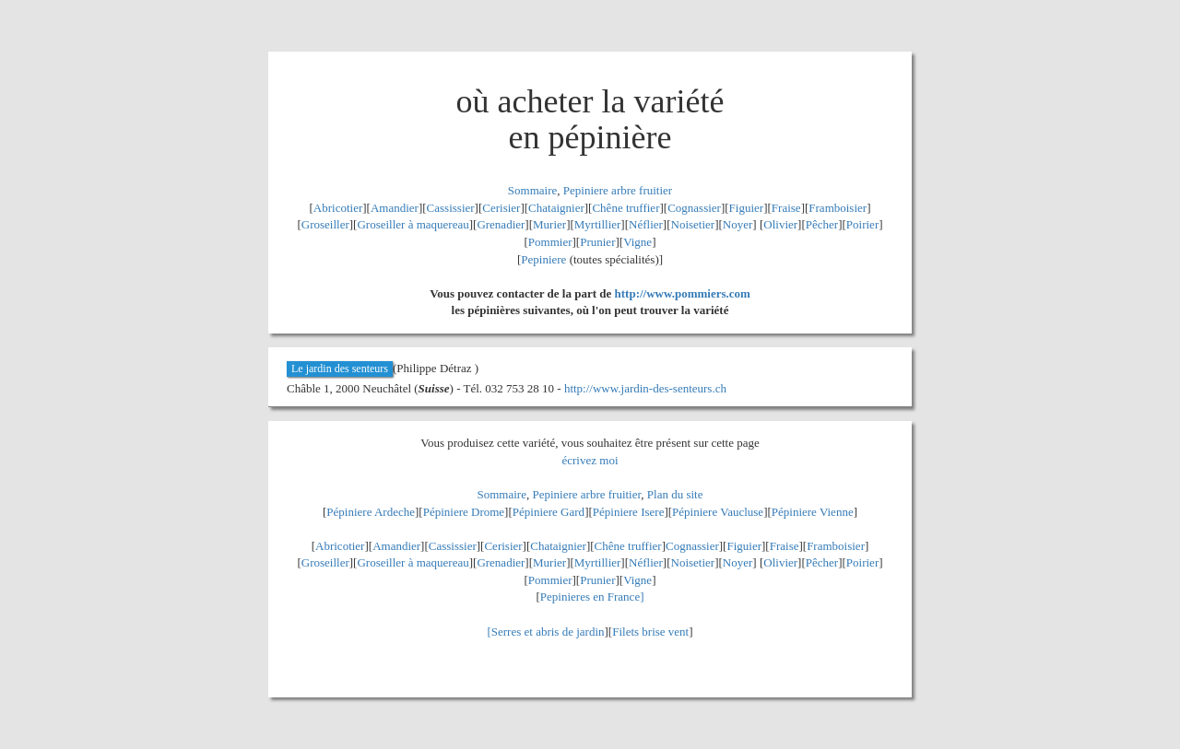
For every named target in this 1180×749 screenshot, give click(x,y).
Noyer (738, 224)
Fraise (786, 208)
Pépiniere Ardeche (370, 512)
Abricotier (337, 208)
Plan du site (675, 494)
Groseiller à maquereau (412, 224)
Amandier (395, 208)
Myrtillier (597, 224)
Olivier (780, 224)
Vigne (637, 242)
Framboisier (837, 208)
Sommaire (532, 190)
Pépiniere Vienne (813, 512)
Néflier (646, 224)
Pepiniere (543, 259)
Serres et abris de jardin (548, 631)
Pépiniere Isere (629, 512)
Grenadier (501, 224)
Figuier (746, 208)
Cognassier (694, 208)
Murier (549, 224)
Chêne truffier (625, 208)
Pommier (550, 242)
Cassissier (451, 208)
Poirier (862, 224)
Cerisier (501, 208)
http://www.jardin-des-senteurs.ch (645, 388)
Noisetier (693, 224)
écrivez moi (590, 460)
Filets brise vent (650, 631)
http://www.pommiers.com (682, 293)
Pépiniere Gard (548, 512)
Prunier (597, 242)
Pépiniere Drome (463, 512)
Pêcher (822, 224)
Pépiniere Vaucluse (717, 512)
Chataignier (556, 208)
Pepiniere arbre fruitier (617, 190)
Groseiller (325, 224)
